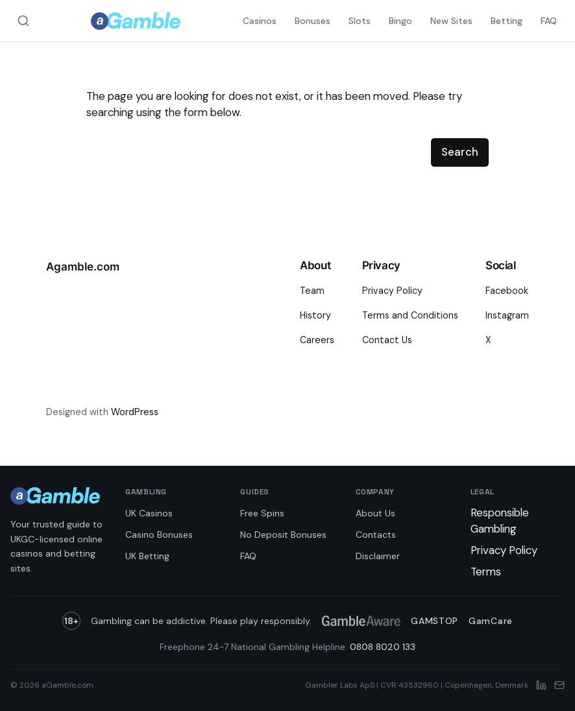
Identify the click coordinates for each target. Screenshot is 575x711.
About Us (375, 513)
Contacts (376, 534)
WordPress (134, 412)
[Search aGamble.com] (23, 21)
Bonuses (312, 21)
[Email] (559, 685)
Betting (506, 21)
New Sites (451, 21)
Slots (360, 21)
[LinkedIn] (541, 685)
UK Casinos (149, 513)
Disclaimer (378, 556)
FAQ (549, 21)
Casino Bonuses (159, 534)
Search (459, 152)
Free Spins (262, 513)
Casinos (259, 21)
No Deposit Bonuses (283, 534)
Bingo (400, 21)
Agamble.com (82, 266)
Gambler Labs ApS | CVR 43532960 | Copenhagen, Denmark (416, 685)
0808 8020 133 (382, 647)
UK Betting (147, 556)
